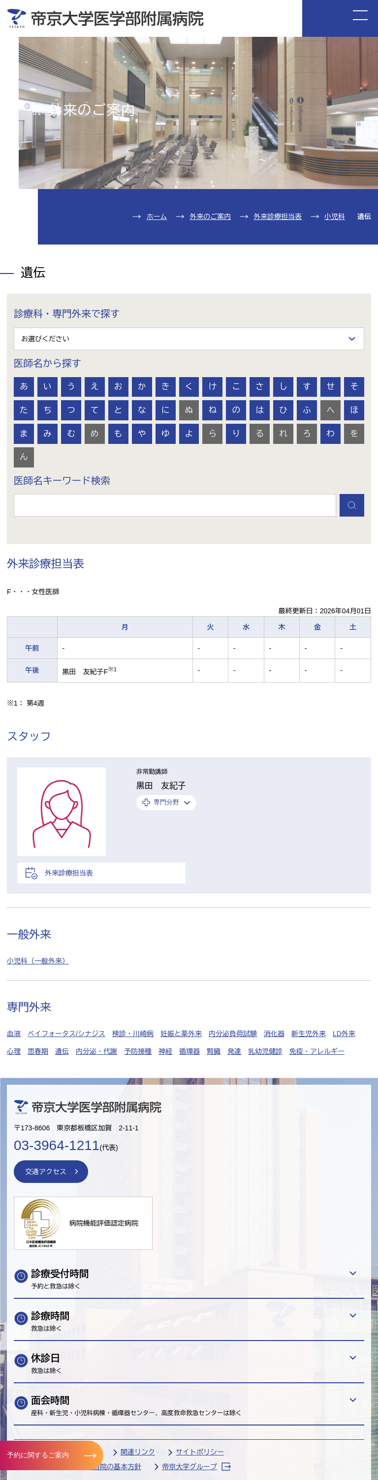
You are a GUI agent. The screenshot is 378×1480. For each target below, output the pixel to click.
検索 (352, 505)
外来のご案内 (210, 216)
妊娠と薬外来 (181, 1034)
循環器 (189, 1051)
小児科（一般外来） (38, 961)
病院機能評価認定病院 (103, 1223)
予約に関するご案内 (38, 1455)
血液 (14, 1034)
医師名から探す (47, 363)
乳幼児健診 (265, 1051)
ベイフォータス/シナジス (66, 1034)
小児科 (334, 216)
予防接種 (138, 1051)
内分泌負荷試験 (233, 1034)
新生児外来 (308, 1034)
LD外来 (344, 1034)
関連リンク (138, 1452)
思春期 (38, 1051)
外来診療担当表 (277, 216)
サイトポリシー (200, 1452)
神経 (165, 1051)
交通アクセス (45, 1172)
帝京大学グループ (196, 1466)
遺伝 (62, 1051)
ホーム (156, 216)
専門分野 (166, 802)
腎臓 (213, 1051)
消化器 (274, 1034)
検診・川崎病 (133, 1034)
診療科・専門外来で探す (67, 313)
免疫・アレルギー (317, 1051)
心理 (14, 1051)
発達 (234, 1051)
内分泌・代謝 (96, 1051)
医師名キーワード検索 (62, 480)
